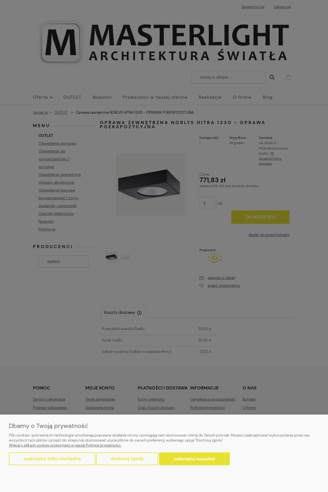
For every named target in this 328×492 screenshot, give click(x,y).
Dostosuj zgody (127, 458)
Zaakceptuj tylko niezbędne (52, 458)
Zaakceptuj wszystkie (194, 458)
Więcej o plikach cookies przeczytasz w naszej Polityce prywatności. (65, 445)
